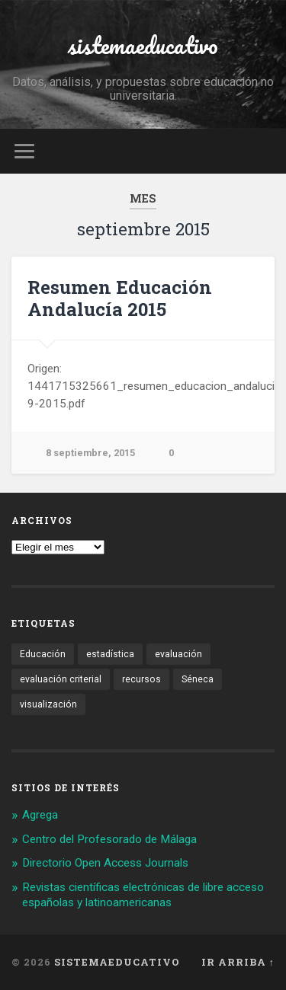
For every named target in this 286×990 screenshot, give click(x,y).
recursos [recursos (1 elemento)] (141, 679)
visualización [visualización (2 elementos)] (48, 704)
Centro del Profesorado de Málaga (109, 839)
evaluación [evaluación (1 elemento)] (178, 654)
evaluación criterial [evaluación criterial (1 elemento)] (60, 679)
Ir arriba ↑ (238, 962)
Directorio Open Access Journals (105, 863)
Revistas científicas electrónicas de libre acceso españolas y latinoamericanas (143, 894)
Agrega (40, 815)
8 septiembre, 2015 (90, 452)
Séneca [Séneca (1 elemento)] (198, 679)
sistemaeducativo (143, 45)
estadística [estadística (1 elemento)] (110, 654)
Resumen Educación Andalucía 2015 (119, 298)
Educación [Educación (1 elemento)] (43, 654)
